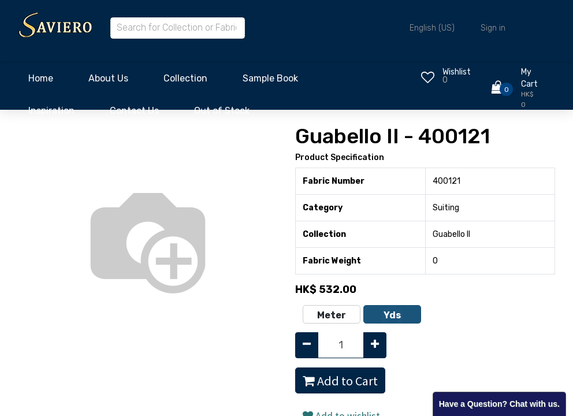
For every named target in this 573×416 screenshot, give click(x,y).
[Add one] (374, 345)
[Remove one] (306, 345)
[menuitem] (41, 81)
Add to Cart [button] (340, 381)
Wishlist (456, 72)
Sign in (493, 28)
